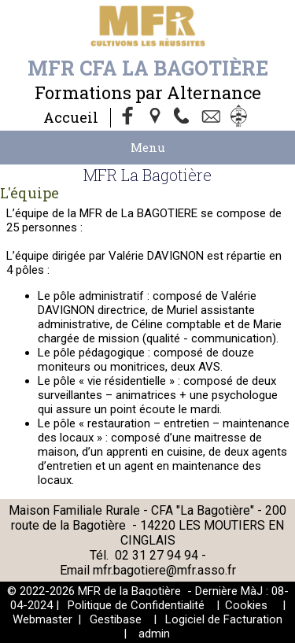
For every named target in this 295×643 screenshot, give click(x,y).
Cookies (246, 605)
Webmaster (42, 619)
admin (154, 633)
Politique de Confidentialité (136, 605)
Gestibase (116, 619)
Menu (148, 147)
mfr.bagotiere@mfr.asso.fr (164, 570)
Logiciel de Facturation (223, 619)
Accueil (70, 117)
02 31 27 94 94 (158, 555)
